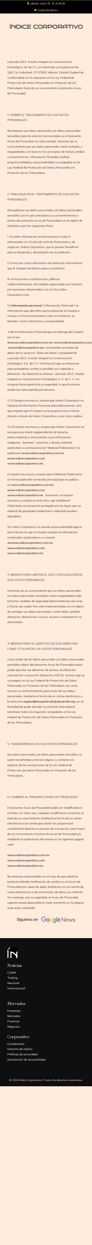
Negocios (13, 1026)
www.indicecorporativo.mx (26, 347)
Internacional (16, 988)
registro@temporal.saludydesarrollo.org (49, 701)
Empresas (14, 1010)
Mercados (13, 1016)
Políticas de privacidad (22, 1054)
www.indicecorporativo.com (72, 342)
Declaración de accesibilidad (26, 1059)
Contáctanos (15, 1044)
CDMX (11, 972)
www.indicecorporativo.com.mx (32, 342)
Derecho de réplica (19, 1049)
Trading (12, 977)
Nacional (13, 983)
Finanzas (13, 1021)
